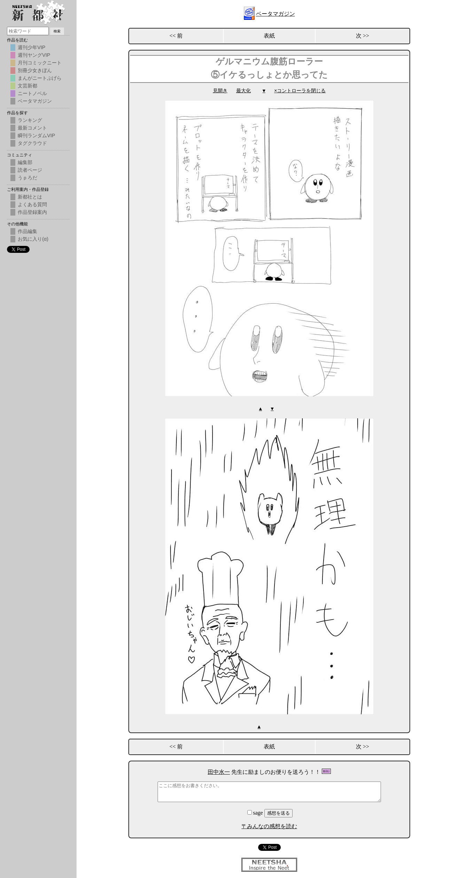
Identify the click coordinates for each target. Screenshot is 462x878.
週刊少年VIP (31, 47)
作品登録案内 (32, 212)
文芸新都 (27, 85)
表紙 (269, 36)
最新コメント (32, 128)
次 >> (362, 36)
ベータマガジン (275, 14)
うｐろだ (27, 177)
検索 (57, 31)
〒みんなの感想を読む (269, 826)
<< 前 (176, 36)
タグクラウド (32, 143)
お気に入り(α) (33, 239)
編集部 (25, 162)
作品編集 (27, 231)
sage (255, 812)
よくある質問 (32, 204)
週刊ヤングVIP (34, 55)
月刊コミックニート (40, 62)
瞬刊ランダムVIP (36, 135)
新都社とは (30, 197)
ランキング (30, 120)
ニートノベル (32, 93)
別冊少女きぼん (35, 70)
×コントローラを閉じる (300, 90)
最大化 (243, 90)
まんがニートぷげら (40, 78)
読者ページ (30, 170)
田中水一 (219, 771)
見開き (220, 90)
